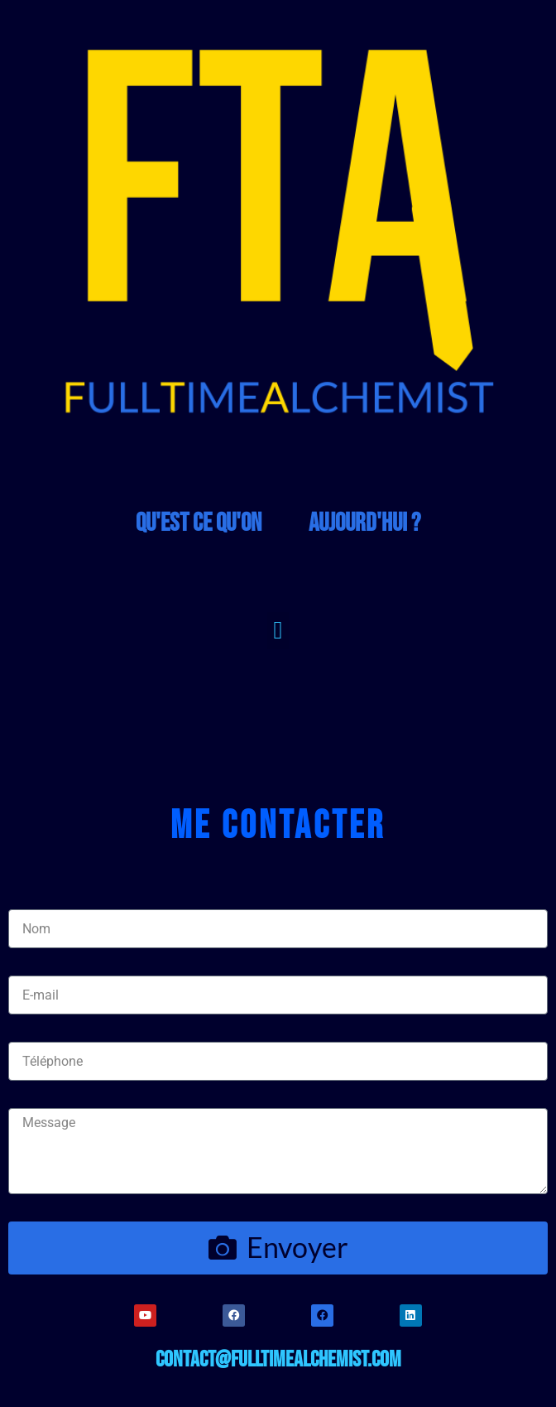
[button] (278, 630)
